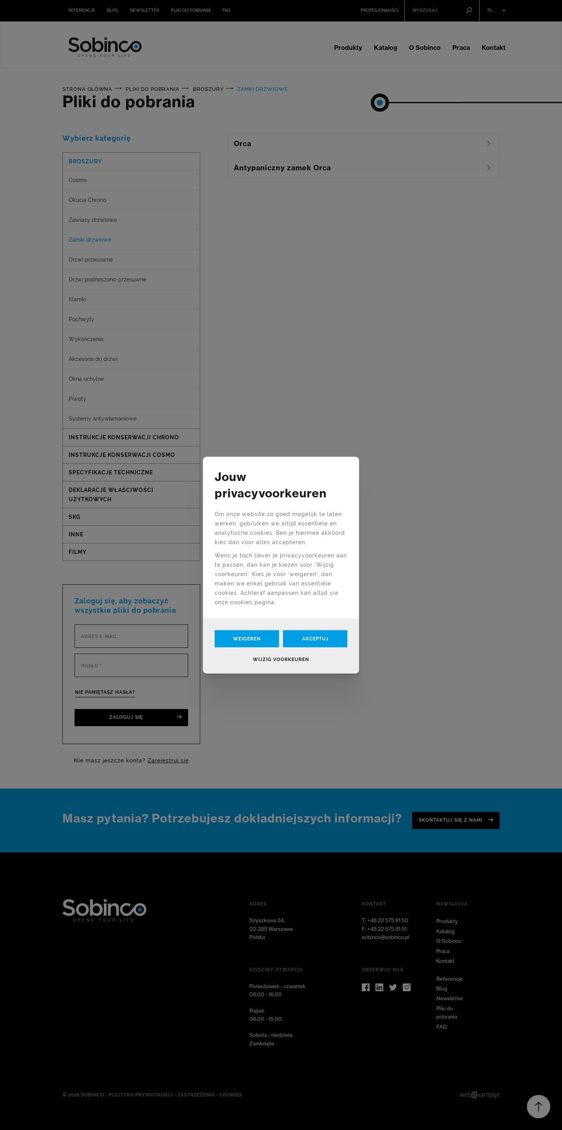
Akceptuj (315, 639)
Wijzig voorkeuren (281, 659)
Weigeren (247, 639)
